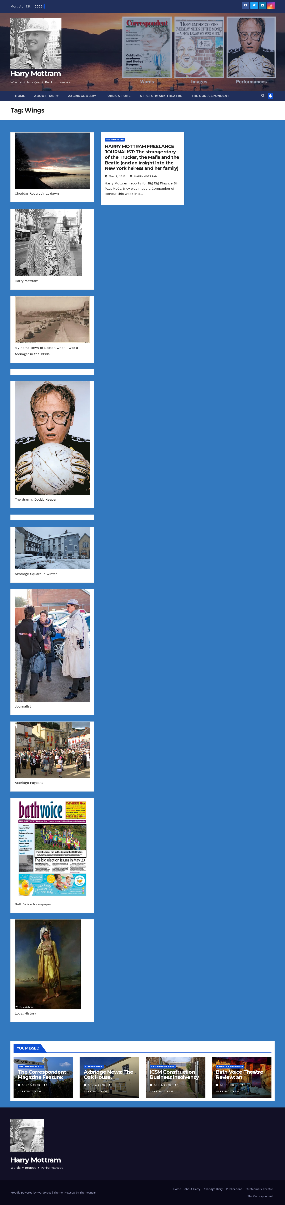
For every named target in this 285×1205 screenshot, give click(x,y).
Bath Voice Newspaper (230, 1066)
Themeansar (88, 1192)
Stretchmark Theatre (161, 96)
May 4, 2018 (117, 176)
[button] (263, 96)
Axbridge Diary (82, 96)
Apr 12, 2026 (31, 1084)
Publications (118, 96)
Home (20, 96)
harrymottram (144, 176)
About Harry (46, 96)
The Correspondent (210, 96)
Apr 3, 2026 (162, 1084)
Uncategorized (115, 139)
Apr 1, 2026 (228, 1084)
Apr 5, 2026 (96, 1084)
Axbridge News (93, 1066)
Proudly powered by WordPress (31, 1192)
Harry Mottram (35, 73)
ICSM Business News (162, 1066)
